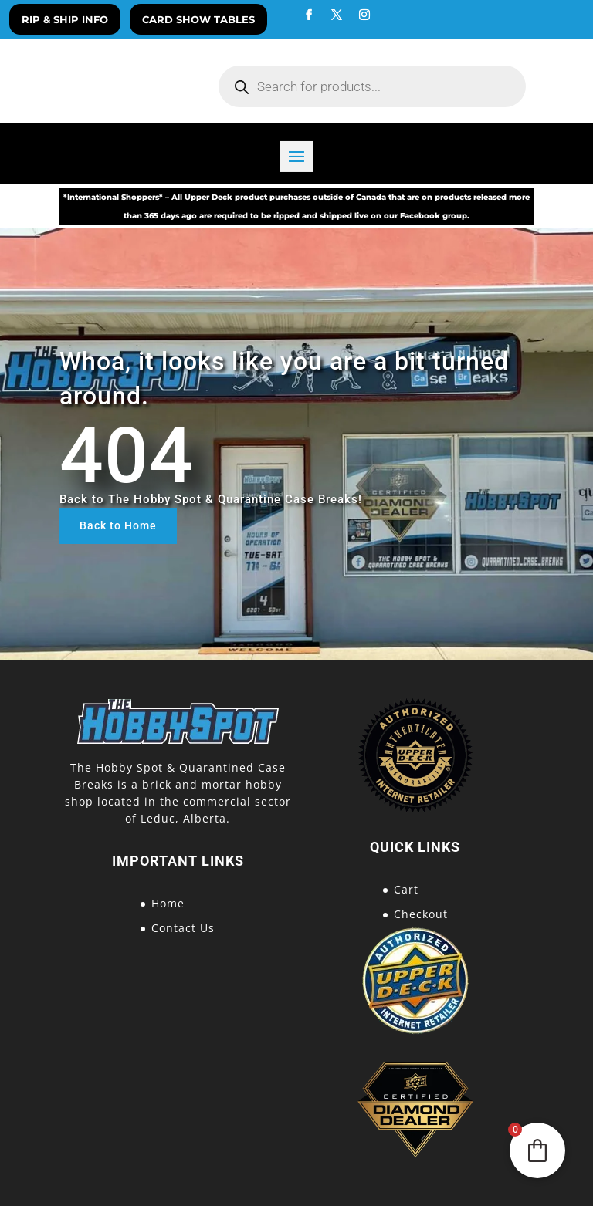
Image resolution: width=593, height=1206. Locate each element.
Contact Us (183, 928)
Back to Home (118, 525)
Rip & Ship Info (65, 19)
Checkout (421, 914)
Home (168, 903)
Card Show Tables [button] (198, 19)
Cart (406, 889)
